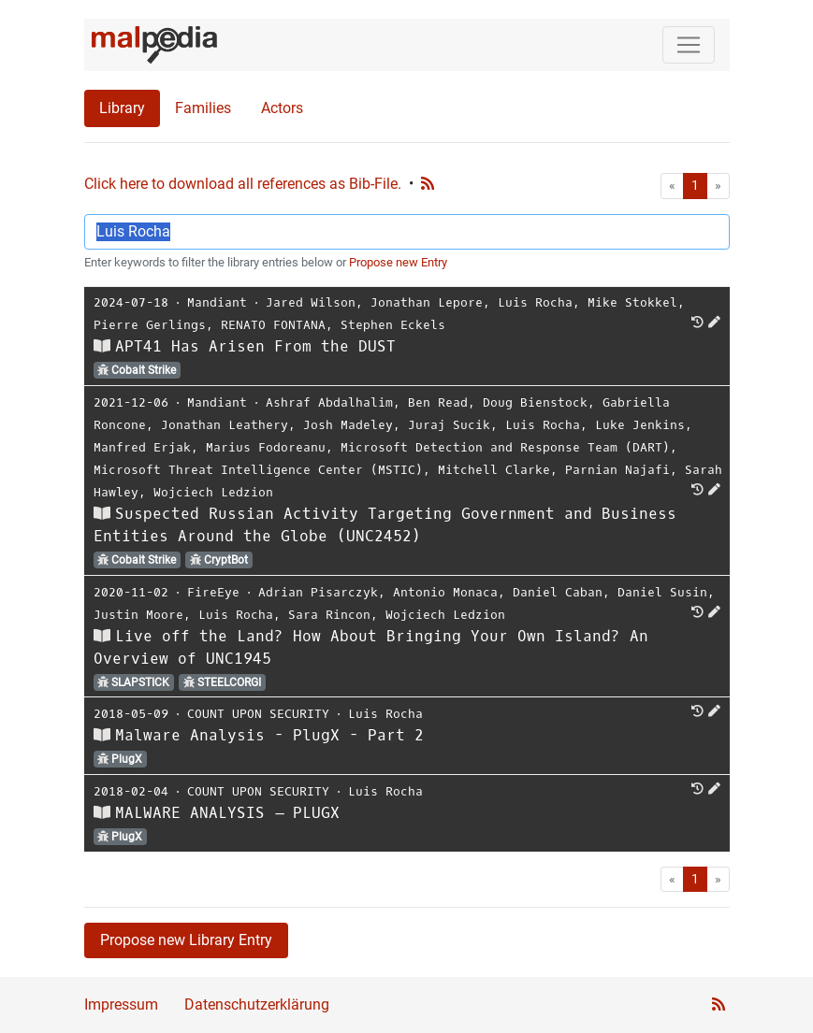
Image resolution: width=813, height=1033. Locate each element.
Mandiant (217, 302)
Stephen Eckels (393, 325)
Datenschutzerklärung (256, 1004)
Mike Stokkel (632, 302)
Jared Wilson (311, 302)
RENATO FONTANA (273, 325)
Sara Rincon (329, 615)
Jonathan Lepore (426, 302)
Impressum (121, 1004)
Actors (282, 108)
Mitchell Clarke (494, 470)
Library (122, 108)
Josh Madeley (348, 425)
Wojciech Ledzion (213, 492)
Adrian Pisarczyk (318, 592)
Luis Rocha (535, 302)
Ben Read (438, 402)
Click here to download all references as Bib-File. (242, 184)
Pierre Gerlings (150, 325)
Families (203, 108)
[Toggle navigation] (688, 45)
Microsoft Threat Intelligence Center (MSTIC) (258, 470)
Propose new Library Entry (186, 940)
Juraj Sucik (449, 425)
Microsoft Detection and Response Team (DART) (505, 447)
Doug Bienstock (535, 402)
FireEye (213, 592)
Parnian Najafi (617, 470)
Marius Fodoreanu (266, 447)
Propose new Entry (398, 262)
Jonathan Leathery (224, 425)
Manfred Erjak (142, 447)
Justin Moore (138, 615)
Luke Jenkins (640, 425)
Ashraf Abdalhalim (329, 402)
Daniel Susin (662, 592)
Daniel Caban (557, 592)
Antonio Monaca (445, 592)
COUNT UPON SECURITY (258, 714)
